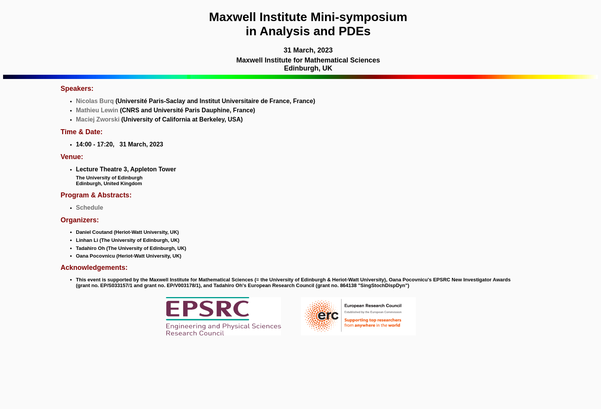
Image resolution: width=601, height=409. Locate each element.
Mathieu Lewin (97, 110)
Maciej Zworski (98, 119)
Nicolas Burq (95, 101)
